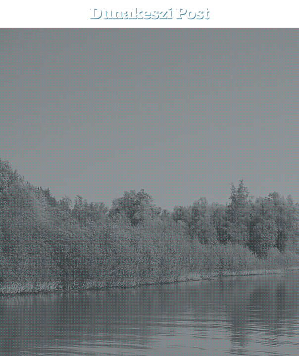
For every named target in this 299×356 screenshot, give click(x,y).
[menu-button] (15, 13)
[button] (284, 13)
